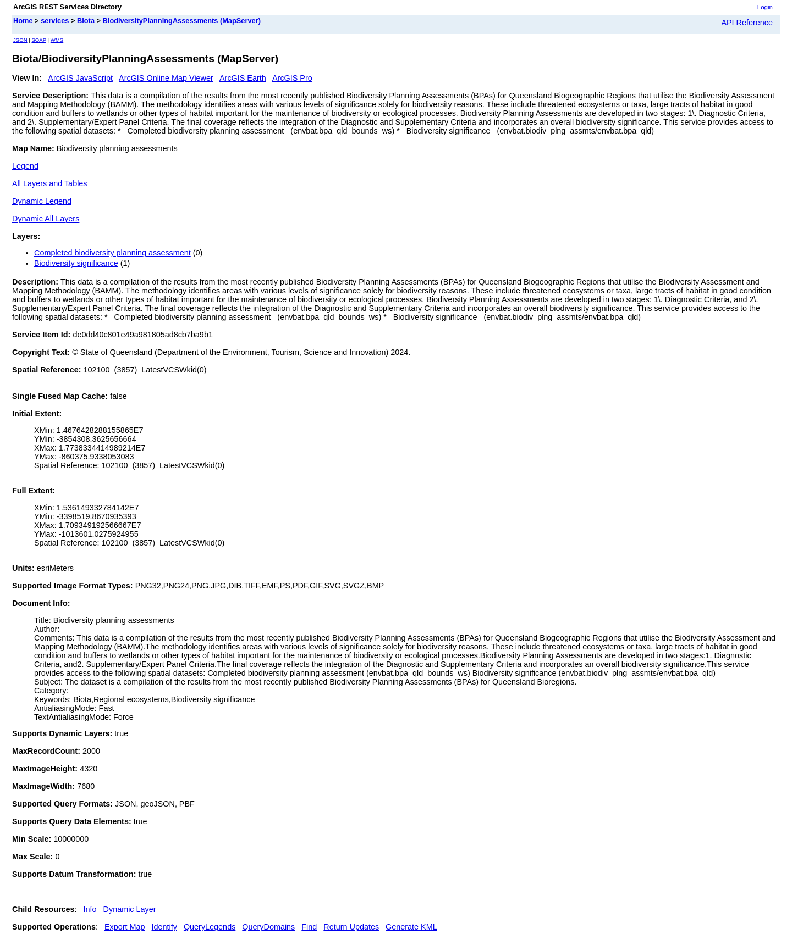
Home (23, 20)
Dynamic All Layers (45, 218)
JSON (20, 40)
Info (90, 909)
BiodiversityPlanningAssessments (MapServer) (182, 20)
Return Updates (351, 926)
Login (765, 7)
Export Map (125, 926)
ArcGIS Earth (242, 78)
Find (309, 926)
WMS (57, 40)
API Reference (747, 22)
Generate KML (411, 926)
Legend (25, 166)
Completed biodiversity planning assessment (112, 252)
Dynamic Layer (129, 909)
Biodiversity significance (76, 263)
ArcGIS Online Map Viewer (166, 78)
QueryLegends (209, 926)
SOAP (38, 40)
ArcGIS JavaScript (80, 78)
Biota (86, 20)
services (55, 20)
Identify (164, 926)
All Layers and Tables (49, 183)
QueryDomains (268, 926)
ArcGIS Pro (292, 78)
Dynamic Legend (42, 201)
